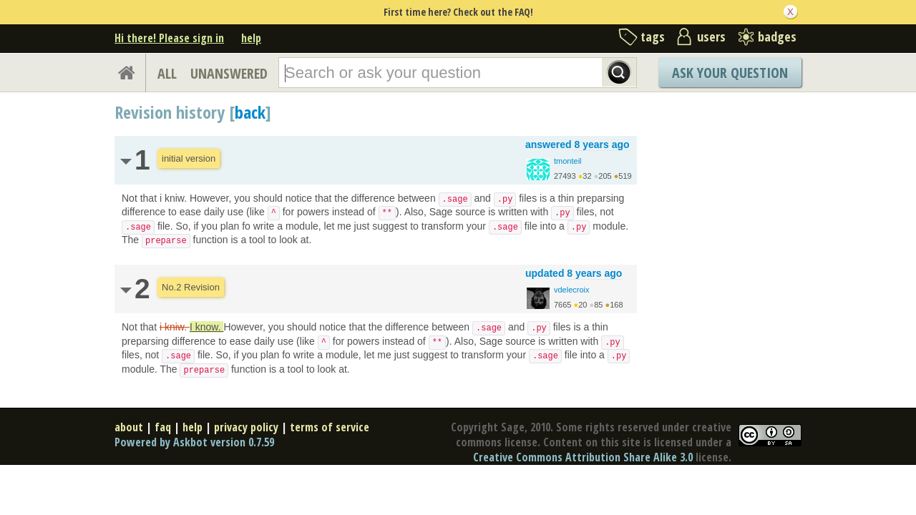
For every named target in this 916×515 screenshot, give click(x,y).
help (251, 38)
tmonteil (568, 161)
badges (777, 36)
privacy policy (246, 427)
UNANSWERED (229, 73)
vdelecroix (572, 289)
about (128, 427)
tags (652, 36)
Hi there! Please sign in (169, 38)
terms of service (329, 427)
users (711, 36)
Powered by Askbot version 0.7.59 (194, 442)
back (250, 112)
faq (163, 427)
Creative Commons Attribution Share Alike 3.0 (583, 457)
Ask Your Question (730, 72)
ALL (167, 73)
